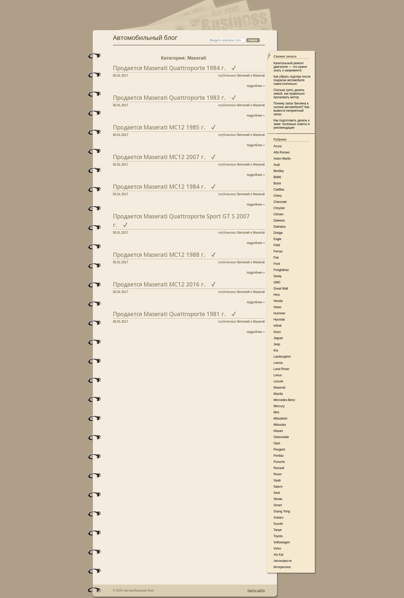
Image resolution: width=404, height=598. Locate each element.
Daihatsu (280, 226)
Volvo (277, 548)
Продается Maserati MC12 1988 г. (159, 254)
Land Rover (282, 369)
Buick (277, 183)
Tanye (278, 530)
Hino (277, 295)
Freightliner (281, 270)
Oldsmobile (281, 437)
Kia (276, 350)
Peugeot (279, 449)
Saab (277, 480)
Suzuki (278, 524)
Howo (278, 307)
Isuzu (277, 332)
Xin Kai (278, 554)
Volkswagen (282, 542)
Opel (277, 443)
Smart (278, 505)
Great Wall (281, 288)
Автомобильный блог (145, 37)
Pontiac (279, 455)
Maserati (259, 75)
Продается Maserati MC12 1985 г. (159, 127)
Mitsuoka (280, 425)
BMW (277, 177)
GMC (277, 282)
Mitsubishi (280, 418)
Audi (277, 165)
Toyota (278, 536)
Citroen (279, 214)
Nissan (278, 431)
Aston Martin (282, 158)
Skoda (278, 499)
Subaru (279, 517)
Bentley (279, 171)
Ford (277, 264)
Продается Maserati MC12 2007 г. (159, 157)
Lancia (278, 363)
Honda (278, 301)
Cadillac (279, 189)
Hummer (279, 313)
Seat (277, 493)
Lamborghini (282, 356)
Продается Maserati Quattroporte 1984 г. (169, 68)
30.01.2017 (120, 75)
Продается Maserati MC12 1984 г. (159, 186)
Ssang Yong (282, 511)
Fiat (276, 257)
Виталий (243, 75)
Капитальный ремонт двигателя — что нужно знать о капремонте (290, 66)
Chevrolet (280, 202)
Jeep (277, 344)
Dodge (278, 233)
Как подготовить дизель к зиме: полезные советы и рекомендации (292, 124)
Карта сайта (256, 590)
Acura (278, 146)
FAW (277, 245)
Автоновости (283, 561)
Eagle (278, 239)
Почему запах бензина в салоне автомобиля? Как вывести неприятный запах (291, 109)
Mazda (278, 394)
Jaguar (278, 338)
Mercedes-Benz (284, 400)
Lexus (278, 375)
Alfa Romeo (282, 152)
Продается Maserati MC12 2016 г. (159, 284)
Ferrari (278, 251)
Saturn (278, 486)
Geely (278, 276)
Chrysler (279, 208)
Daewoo (279, 220)
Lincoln (278, 381)
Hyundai (279, 319)
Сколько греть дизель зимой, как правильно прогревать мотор (289, 93)
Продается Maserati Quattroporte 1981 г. (169, 314)
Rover (278, 474)
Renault (279, 468)
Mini (276, 412)
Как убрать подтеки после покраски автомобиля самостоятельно (292, 80)
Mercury (279, 406)
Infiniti (278, 325)
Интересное (282, 567)
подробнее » (256, 86)
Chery (278, 196)
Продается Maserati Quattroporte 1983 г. (169, 97)
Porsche (279, 462)
